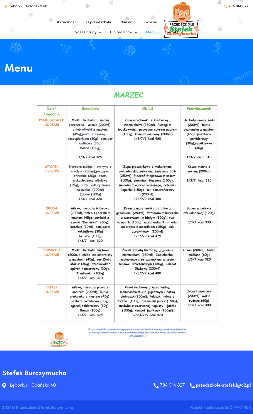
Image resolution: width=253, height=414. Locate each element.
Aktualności (67, 22)
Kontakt (171, 32)
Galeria (150, 22)
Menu (151, 32)
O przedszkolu (98, 22)
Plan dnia (128, 22)
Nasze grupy (88, 32)
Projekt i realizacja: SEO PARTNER (220, 408)
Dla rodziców (123, 32)
